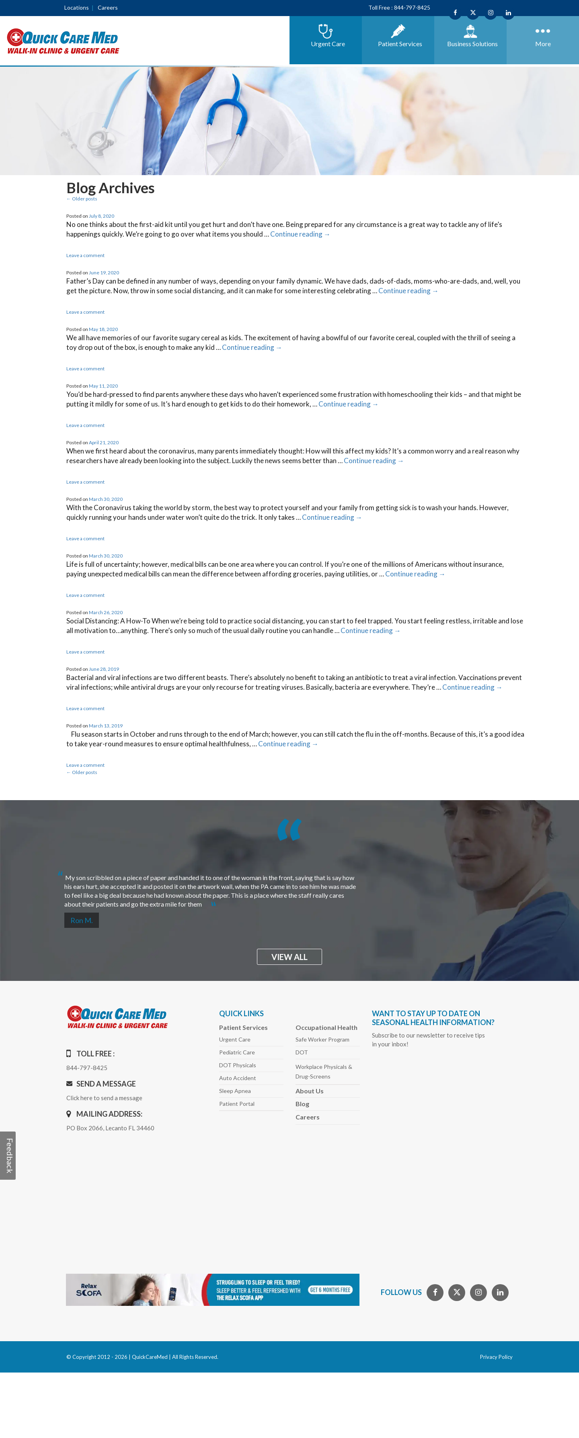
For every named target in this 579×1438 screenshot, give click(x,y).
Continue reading (300, 234)
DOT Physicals (237, 1065)
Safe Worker (322, 1039)
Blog (302, 1103)
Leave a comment (85, 255)
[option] (289, 887)
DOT (302, 1052)
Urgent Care (234, 1039)
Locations (76, 7)
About (310, 1091)
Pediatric (237, 1052)
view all (289, 957)
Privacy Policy (496, 1357)
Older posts (81, 199)
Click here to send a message (104, 1097)
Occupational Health (326, 1027)
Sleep (235, 1090)
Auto (237, 1077)
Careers (108, 7)
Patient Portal (237, 1103)
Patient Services (243, 1027)
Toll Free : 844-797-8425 (399, 7)
